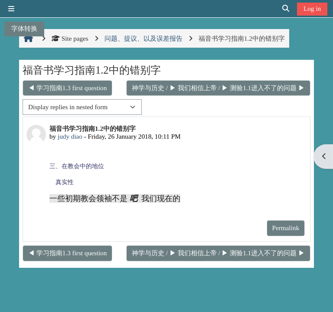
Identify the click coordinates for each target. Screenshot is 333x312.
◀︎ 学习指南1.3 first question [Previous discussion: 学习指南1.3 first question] (67, 87)
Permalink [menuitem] (285, 227)
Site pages (70, 38)
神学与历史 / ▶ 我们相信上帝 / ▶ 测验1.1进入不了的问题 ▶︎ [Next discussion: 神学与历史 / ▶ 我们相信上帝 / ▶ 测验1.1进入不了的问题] (218, 87)
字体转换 (24, 28)
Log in (312, 8)
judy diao (70, 136)
